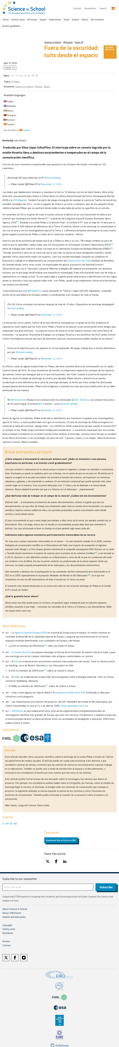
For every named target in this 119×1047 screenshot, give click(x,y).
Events (75, 19)
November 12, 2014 (51, 184)
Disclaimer (7, 933)
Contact (77, 8)
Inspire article (109, 48)
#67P (41, 404)
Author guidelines (11, 26)
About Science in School (14, 909)
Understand (55, 19)
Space (47, 86)
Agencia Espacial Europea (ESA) (31, 632)
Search (102, 8)
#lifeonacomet (18, 400)
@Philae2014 (34, 291)
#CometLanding (52, 177)
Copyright (7, 925)
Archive (6, 941)
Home (5, 19)
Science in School (52, 42)
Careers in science (24, 86)
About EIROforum (11, 913)
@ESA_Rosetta (80, 400)
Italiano (9, 110)
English (9, 101)
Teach (66, 19)
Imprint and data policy (14, 917)
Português (10, 115)
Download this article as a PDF (61, 840)
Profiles (16, 81)
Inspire (43, 19)
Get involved (97, 19)
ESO (16, 661)
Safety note (8, 929)
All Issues (32, 19)
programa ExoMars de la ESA (70, 692)
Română (9, 119)
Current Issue (18, 19)
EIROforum (17, 711)
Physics (39, 86)
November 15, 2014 (51, 410)
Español (9, 124)
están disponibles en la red (74, 706)
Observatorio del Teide (79, 260)
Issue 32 (79, 42)
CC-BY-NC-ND (9, 823)
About (85, 19)
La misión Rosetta (21, 652)
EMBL (17, 677)
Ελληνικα (10, 106)
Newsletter (90, 8)
